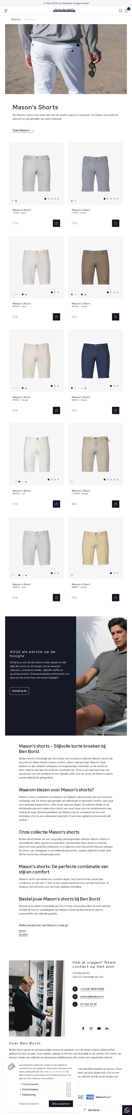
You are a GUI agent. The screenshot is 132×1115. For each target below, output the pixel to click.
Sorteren (91, 1110)
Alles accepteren (61, 1103)
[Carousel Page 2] (48, 199)
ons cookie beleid (57, 1071)
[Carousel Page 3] (52, 199)
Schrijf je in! (19, 691)
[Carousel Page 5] (58, 199)
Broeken (30, 19)
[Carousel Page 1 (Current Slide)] (45, 199)
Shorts (16, 19)
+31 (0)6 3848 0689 (92, 989)
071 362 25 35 (88, 1004)
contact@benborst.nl (91, 996)
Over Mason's (23, 130)
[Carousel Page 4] (55, 199)
